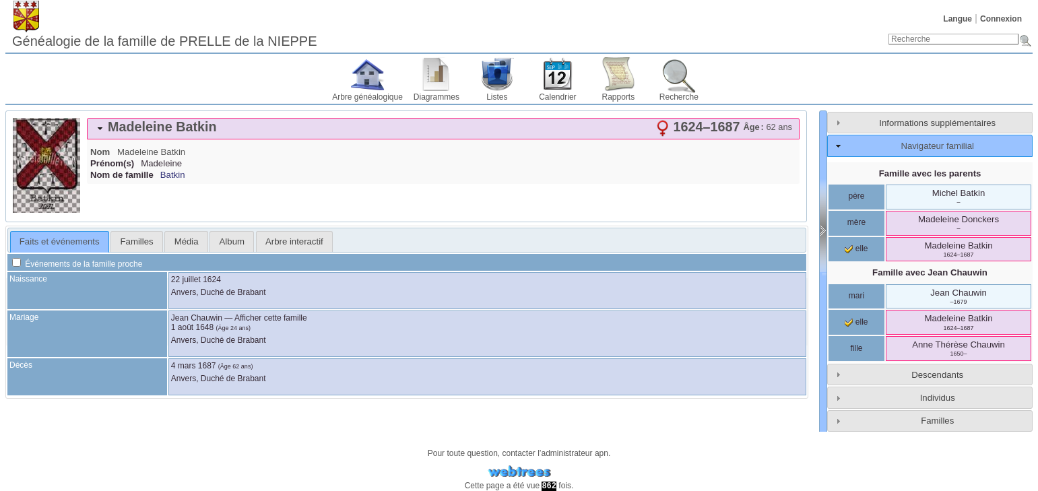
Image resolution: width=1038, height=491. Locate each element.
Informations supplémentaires (937, 123)
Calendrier (557, 97)
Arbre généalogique (367, 97)
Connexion (1001, 19)
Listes (496, 97)
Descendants (937, 375)
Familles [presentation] (137, 241)
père (856, 196)
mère (856, 222)
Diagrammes (436, 97)
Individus (937, 398)
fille (856, 348)
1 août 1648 (192, 327)
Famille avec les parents (930, 173)
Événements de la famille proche (77, 264)
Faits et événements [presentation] (60, 241)
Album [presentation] (232, 241)
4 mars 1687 (193, 365)
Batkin (172, 175)
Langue (957, 19)
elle (856, 248)
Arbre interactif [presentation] (294, 241)
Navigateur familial (937, 146)
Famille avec (929, 272)
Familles (937, 421)
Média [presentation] (186, 241)
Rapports (618, 97)
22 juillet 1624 (196, 279)
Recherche (679, 97)
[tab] (443, 128)
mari (856, 295)
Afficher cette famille (270, 318)
